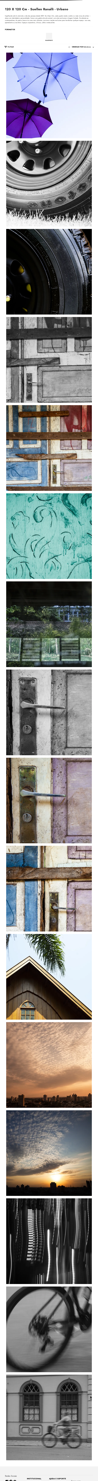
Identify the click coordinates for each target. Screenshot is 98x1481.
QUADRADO (49, 40)
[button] (8, 46)
